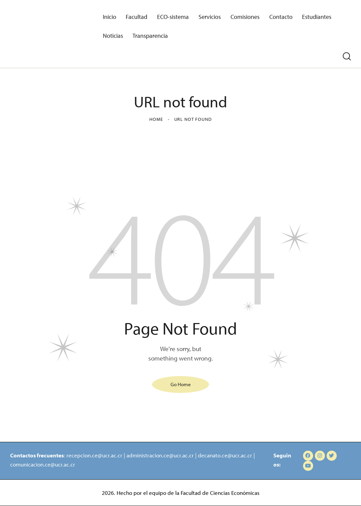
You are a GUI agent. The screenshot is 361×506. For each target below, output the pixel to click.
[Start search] (347, 56)
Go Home (181, 384)
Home (156, 119)
